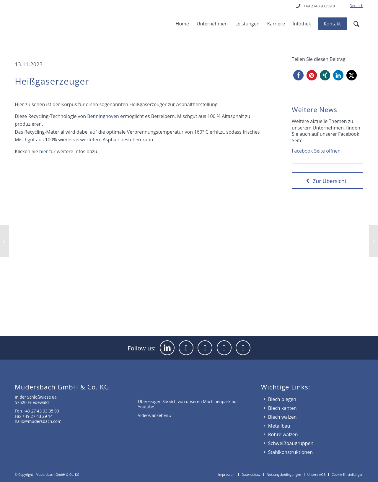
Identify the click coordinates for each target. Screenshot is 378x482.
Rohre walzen (283, 434)
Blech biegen (282, 399)
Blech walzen (282, 417)
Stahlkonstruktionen (290, 452)
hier (43, 151)
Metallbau (279, 426)
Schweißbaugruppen (291, 443)
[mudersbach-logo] (50, 19)
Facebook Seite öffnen (316, 151)
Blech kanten (282, 408)
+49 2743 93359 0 (319, 6)
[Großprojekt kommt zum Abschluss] (373, 241)
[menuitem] (355, 5)
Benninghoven (103, 116)
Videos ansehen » (155, 415)
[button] (298, 75)
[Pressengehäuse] (4, 241)
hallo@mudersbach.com (38, 421)
